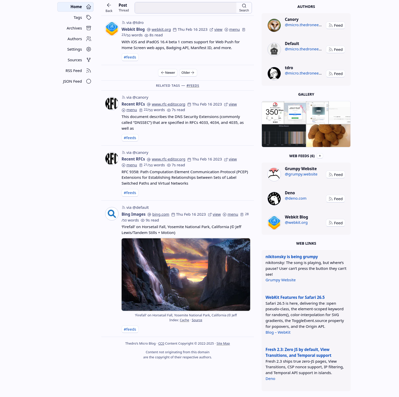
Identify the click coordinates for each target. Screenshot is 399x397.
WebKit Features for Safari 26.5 (294, 297)
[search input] (185, 7)
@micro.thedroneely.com (307, 24)
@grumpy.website (301, 174)
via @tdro (133, 22)
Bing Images (134, 214)
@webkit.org (296, 222)
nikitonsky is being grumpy (291, 256)
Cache (184, 320)
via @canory (135, 97)
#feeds (130, 57)
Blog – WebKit (277, 332)
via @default (135, 207)
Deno (270, 378)
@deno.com (295, 198)
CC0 (161, 343)
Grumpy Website (280, 279)
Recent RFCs (133, 104)
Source (197, 320)
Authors (306, 6)
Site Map (223, 343)
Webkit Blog (133, 29)
